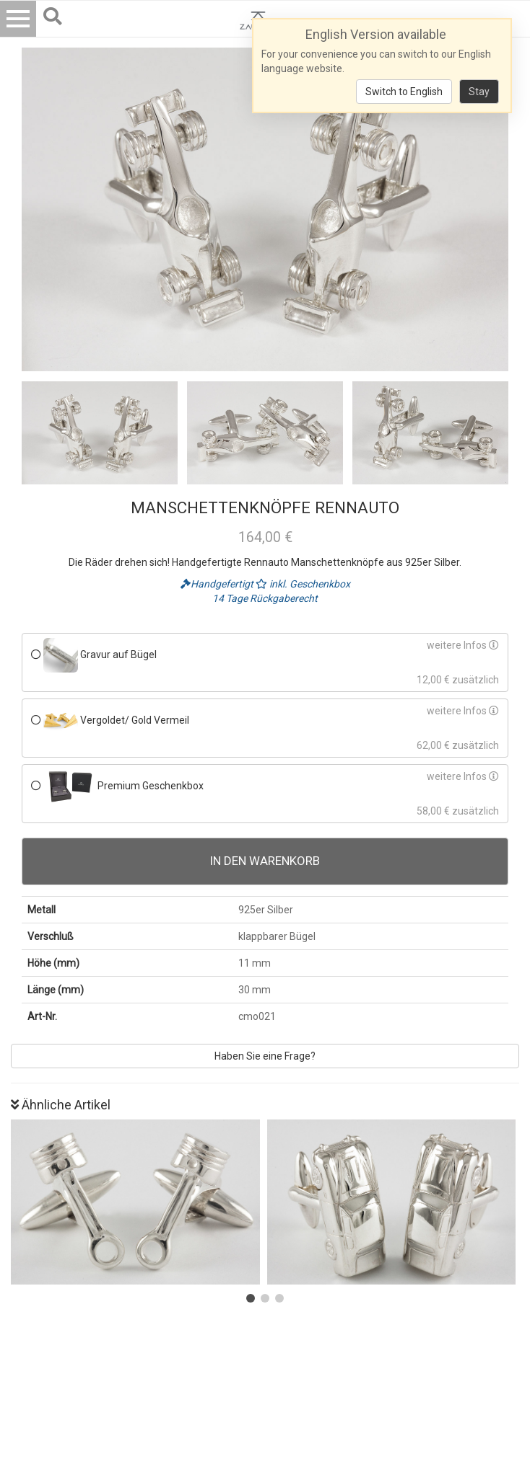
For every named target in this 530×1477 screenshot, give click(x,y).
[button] (250, 1298)
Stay (479, 91)
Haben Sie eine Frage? (265, 1056)
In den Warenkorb (265, 860)
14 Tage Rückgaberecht (265, 598)
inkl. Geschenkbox (303, 584)
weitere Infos (463, 645)
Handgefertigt (218, 584)
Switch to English (404, 91)
